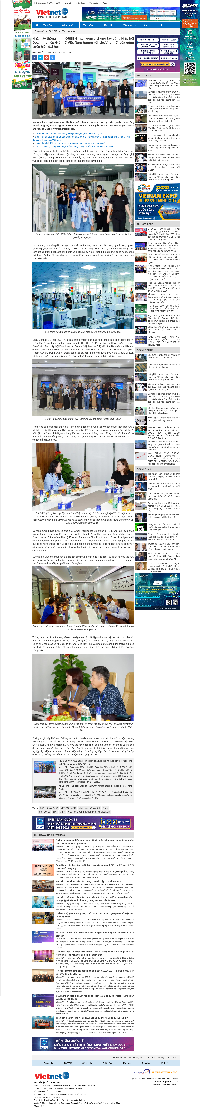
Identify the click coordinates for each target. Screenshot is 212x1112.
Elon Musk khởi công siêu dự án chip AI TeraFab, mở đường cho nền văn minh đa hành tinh (164, 118)
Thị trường (89, 25)
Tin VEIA (49, 25)
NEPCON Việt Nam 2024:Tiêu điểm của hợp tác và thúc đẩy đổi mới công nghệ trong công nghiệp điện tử (95, 762)
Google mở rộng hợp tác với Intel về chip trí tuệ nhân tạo (164, 365)
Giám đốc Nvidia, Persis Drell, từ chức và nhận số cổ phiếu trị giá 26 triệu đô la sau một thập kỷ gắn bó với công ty (164, 567)
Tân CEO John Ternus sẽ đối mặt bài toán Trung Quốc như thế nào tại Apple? (164, 476)
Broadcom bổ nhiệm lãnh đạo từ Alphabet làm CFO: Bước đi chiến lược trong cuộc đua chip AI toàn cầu (164, 507)
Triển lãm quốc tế (49, 808)
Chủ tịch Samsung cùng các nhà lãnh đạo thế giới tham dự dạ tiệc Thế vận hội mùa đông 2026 (164, 537)
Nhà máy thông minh (89, 808)
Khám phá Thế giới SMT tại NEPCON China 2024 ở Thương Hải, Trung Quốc (70, 143)
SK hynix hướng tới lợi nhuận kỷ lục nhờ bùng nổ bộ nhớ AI (164, 356)
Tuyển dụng (80, 3)
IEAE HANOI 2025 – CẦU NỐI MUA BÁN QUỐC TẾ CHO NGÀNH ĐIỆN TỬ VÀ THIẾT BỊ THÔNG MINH (164, 341)
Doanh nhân (144, 469)
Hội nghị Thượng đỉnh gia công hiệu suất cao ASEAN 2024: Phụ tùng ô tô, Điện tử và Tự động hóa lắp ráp (95, 972)
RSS (174, 1057)
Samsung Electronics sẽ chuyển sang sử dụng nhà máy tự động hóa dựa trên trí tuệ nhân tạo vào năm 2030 (164, 446)
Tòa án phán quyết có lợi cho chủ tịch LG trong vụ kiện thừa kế (164, 515)
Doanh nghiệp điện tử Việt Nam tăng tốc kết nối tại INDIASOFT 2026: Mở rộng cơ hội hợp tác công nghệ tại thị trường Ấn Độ (164, 247)
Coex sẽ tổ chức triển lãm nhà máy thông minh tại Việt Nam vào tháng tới (68, 133)
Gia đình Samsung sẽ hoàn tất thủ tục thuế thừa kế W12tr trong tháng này (164, 496)
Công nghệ (69, 25)
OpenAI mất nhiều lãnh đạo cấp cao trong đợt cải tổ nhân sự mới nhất (164, 486)
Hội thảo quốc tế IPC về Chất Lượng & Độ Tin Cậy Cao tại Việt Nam (88, 881)
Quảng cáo (93, 3)
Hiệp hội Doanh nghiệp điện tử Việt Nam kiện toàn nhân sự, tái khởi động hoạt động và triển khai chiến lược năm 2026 (164, 287)
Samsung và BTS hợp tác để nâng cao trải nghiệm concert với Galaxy (164, 167)
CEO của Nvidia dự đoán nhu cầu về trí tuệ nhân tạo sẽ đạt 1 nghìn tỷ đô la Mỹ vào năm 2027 (164, 138)
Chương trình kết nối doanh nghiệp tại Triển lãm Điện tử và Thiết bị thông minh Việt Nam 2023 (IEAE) (95, 997)
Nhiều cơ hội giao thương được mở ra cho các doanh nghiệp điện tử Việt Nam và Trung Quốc (95, 915)
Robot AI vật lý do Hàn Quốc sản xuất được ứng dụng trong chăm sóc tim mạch (164, 109)
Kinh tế (148, 25)
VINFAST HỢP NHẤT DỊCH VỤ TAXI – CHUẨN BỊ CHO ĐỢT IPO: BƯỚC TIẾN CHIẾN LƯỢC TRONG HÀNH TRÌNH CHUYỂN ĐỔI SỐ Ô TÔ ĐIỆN (164, 432)
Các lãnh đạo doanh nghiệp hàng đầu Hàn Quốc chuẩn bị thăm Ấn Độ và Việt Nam (164, 128)
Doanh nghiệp (145, 350)
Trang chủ (39, 31)
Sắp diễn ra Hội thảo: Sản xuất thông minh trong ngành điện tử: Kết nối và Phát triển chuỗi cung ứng (95, 867)
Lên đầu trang (157, 1057)
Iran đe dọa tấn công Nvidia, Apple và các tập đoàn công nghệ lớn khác (164, 148)
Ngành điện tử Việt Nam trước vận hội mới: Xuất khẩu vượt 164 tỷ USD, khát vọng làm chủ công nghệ (164, 258)
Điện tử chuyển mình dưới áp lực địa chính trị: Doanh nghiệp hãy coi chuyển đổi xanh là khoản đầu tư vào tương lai (164, 319)
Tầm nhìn (110, 25)
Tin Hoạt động (145, 224)
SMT (55, 811)
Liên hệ (68, 3)
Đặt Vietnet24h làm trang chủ (129, 1057)
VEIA (104, 3)
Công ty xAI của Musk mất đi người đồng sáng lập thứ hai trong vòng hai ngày (164, 527)
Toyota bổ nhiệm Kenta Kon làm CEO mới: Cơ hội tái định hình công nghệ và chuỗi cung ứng (164, 546)
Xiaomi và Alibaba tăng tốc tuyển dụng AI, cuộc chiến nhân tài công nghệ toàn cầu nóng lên (164, 157)
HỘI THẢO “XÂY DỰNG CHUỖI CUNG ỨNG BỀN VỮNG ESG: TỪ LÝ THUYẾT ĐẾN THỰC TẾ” (164, 308)
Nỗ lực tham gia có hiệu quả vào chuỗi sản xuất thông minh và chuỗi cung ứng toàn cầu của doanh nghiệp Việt (95, 842)
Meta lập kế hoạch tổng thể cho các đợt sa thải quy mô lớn (164, 419)
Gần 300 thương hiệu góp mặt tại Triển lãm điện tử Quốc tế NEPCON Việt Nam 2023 (74, 146)
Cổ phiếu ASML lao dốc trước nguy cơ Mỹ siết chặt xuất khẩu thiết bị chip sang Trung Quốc (164, 177)
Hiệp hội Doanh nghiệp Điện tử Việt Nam (88, 811)
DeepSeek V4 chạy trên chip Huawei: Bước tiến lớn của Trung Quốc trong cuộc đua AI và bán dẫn (164, 84)
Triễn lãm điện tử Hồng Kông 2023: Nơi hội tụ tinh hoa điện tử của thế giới (92, 1018)
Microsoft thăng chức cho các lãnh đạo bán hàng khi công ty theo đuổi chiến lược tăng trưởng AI (164, 556)
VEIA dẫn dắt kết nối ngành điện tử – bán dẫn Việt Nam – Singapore (164, 329)
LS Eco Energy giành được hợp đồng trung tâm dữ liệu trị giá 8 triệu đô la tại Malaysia (164, 410)
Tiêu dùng (129, 25)
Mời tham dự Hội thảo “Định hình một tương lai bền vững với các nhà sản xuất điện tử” (95, 934)
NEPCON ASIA (68, 808)
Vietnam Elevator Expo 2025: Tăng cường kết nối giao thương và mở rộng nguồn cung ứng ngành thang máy (164, 298)
